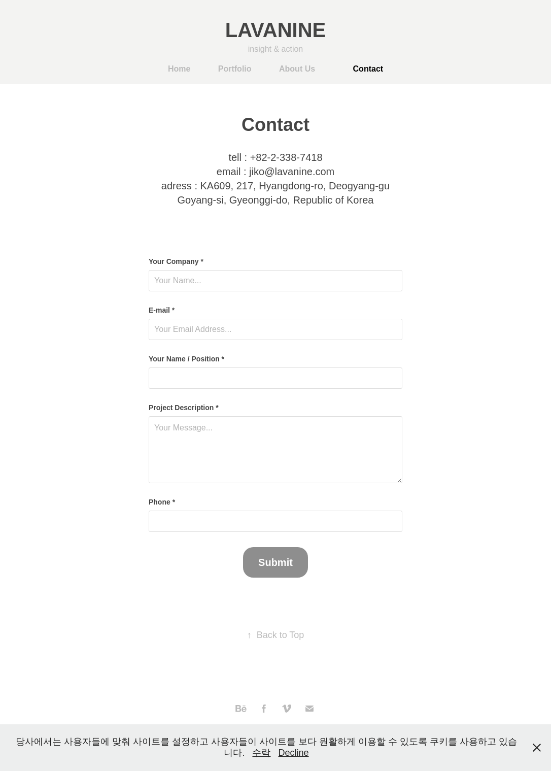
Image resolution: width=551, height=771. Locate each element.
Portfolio (235, 68)
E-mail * (162, 310)
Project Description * (184, 407)
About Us (297, 68)
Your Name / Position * (186, 358)
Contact (368, 68)
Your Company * (176, 261)
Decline (294, 753)
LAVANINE (275, 30)
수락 (261, 753)
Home (179, 68)
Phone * (162, 502)
